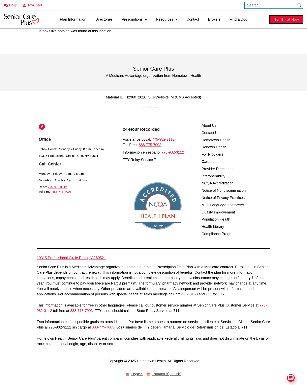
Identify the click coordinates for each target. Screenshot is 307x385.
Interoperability (213, 176)
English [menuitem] (137, 374)
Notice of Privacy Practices (223, 198)
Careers (208, 162)
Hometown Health (216, 140)
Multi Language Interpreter (223, 205)
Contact (193, 19)
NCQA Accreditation (218, 183)
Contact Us (210, 133)
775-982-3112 (57, 187)
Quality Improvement (218, 212)
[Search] (299, 5)
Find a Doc (238, 19)
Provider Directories (217, 169)
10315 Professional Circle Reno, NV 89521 (71, 258)
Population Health (216, 219)
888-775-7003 (61, 191)
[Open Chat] (291, 378)
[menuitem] (134, 374)
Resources (167, 19)
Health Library (213, 227)
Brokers (214, 19)
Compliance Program (219, 234)
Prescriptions (134, 19)
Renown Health (214, 147)
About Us (209, 126)
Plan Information (73, 19)
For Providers (212, 154)
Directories (104, 19)
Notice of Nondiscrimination (224, 190)
